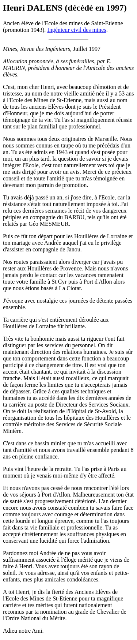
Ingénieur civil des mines (76, 30)
